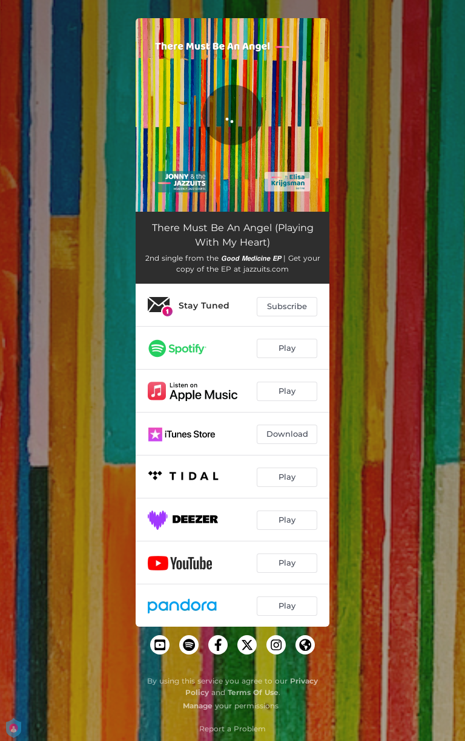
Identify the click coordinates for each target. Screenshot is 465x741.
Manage (198, 705)
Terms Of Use (253, 692)
